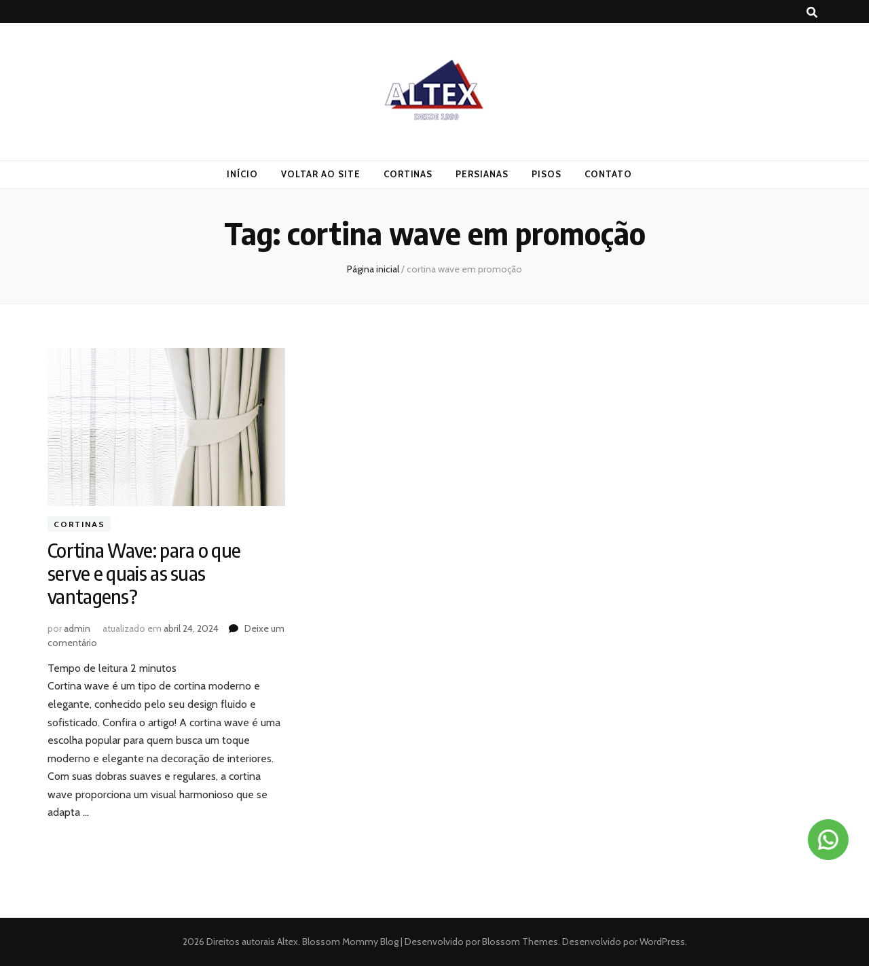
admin (77, 628)
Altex (287, 941)
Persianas (482, 173)
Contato (608, 173)
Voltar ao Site (320, 173)
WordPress (662, 941)
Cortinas (408, 173)
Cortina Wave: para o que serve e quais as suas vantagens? (144, 573)
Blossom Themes (519, 941)
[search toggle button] (812, 12)
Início (242, 173)
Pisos (546, 173)
